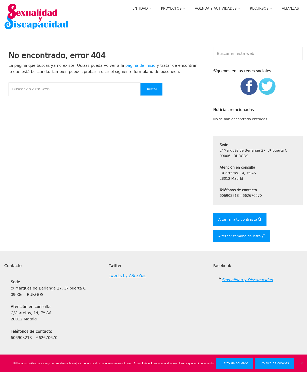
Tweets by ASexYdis (127, 275)
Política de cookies (275, 363)
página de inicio (140, 65)
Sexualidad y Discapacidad (36, 17)
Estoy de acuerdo (235, 363)
